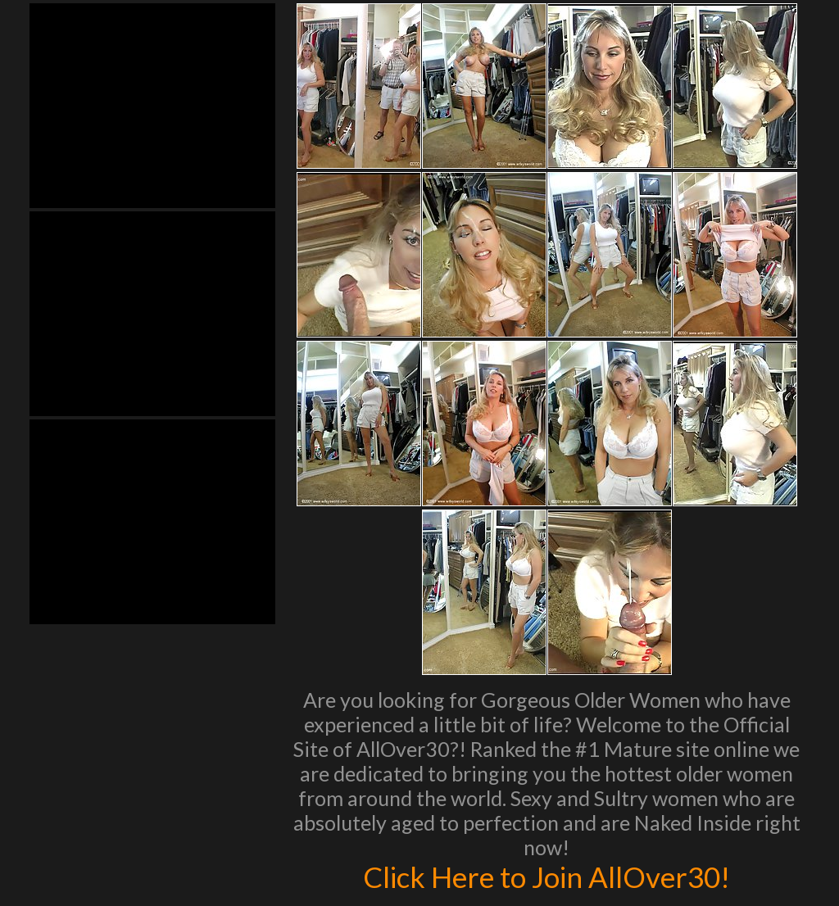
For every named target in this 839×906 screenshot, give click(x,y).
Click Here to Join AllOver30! (546, 876)
